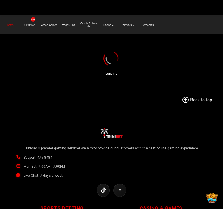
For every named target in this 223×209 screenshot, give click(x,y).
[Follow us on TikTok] (103, 190)
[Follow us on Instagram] (119, 190)
